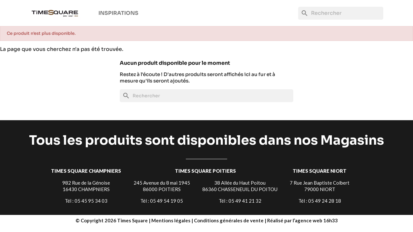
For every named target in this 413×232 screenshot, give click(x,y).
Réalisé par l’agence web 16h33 (302, 220)
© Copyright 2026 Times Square (112, 220)
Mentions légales (171, 220)
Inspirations (118, 13)
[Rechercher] (340, 13)
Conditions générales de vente (229, 220)
